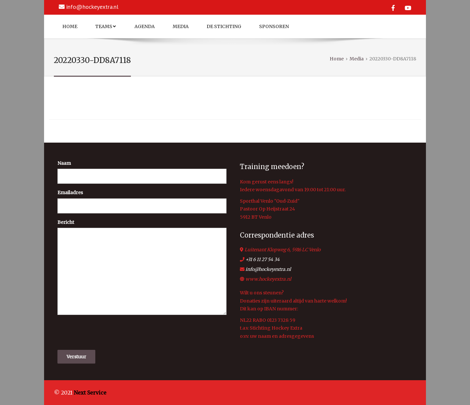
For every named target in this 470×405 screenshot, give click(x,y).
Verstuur (76, 357)
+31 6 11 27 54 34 (262, 259)
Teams (105, 26)
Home (69, 26)
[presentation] (107, 332)
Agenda (144, 26)
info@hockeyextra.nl (92, 6)
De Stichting (224, 26)
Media (181, 26)
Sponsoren (274, 26)
